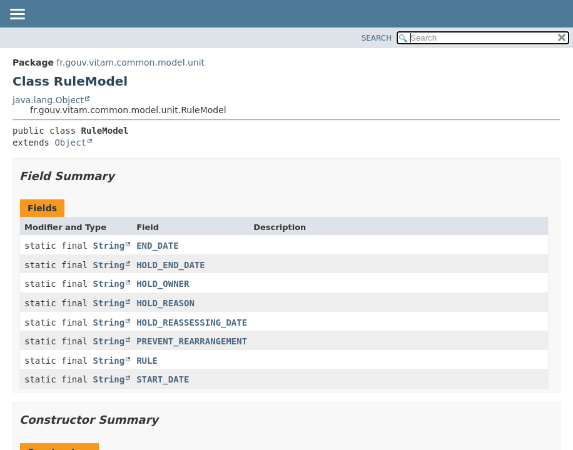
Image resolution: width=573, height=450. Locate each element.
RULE (147, 361)
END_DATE (157, 246)
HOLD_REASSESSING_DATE (191, 323)
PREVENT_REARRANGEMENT (191, 341)
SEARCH (377, 38)
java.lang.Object (48, 100)
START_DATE (162, 379)
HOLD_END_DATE (170, 265)
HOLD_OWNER (162, 284)
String (109, 246)
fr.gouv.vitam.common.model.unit (130, 63)
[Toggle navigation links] (17, 15)
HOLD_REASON (165, 303)
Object (70, 143)
